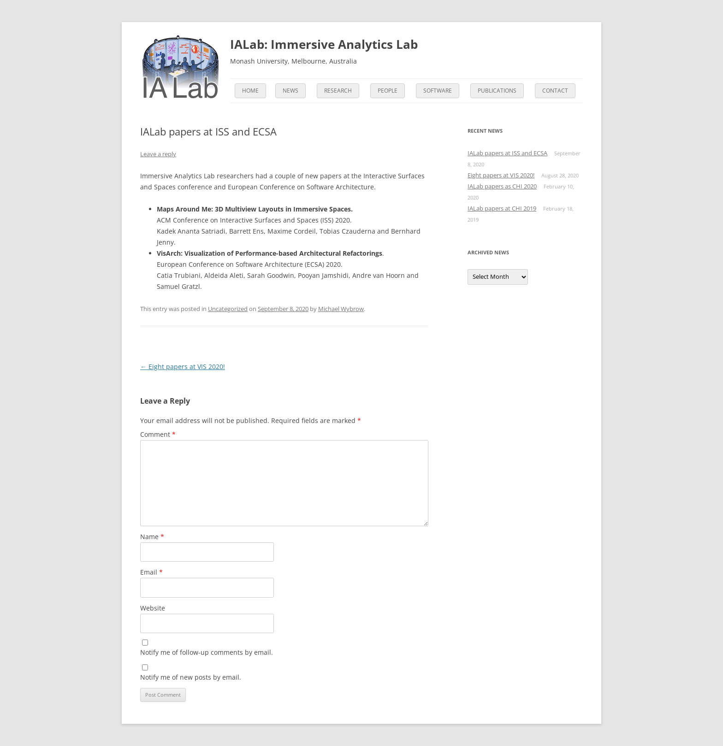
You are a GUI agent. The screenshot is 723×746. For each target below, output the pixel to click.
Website (152, 608)
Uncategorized (228, 309)
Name (152, 536)
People (387, 90)
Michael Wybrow (341, 309)
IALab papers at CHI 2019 (502, 208)
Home (250, 90)
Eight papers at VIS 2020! (182, 366)
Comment (158, 434)
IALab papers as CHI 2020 (502, 186)
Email (151, 572)
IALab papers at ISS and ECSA (507, 153)
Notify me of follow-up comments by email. (206, 652)
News (290, 90)
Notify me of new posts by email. (190, 677)
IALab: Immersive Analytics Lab (324, 44)
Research (338, 90)
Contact (555, 90)
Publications (497, 90)
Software (437, 90)
